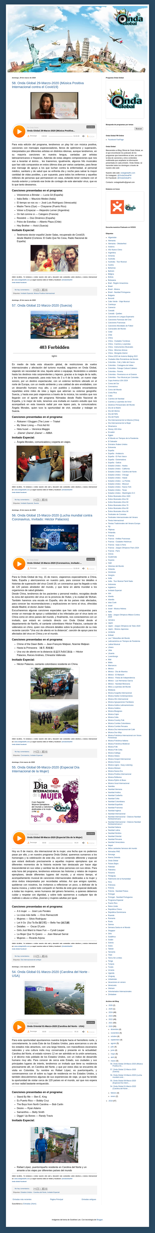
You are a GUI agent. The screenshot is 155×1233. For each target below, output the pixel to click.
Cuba (110, 396)
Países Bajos (113, 864)
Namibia (111, 786)
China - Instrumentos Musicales (120, 347)
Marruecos (112, 665)
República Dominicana (117, 912)
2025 (111, 1009)
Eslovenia (112, 447)
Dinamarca (112, 426)
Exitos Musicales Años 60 (118, 502)
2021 (111, 1023)
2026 (111, 1005)
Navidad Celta (113, 799)
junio (113, 1050)
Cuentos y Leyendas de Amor (119, 402)
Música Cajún (113, 714)
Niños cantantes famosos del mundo (122, 848)
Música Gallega (114, 753)
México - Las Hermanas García (120, 681)
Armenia (111, 256)
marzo (113, 1061)
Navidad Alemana (115, 789)
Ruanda (111, 915)
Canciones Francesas (116, 323)
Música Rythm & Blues (117, 780)
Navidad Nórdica (114, 833)
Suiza (110, 946)
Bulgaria (111, 295)
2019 (111, 1101)
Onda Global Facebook (19, 282)
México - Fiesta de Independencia (121, 678)
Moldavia (111, 690)
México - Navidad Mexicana (119, 684)
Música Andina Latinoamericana (120, 705)
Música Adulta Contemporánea (120, 696)
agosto (114, 1043)
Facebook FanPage (116, 140)
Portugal (111, 894)
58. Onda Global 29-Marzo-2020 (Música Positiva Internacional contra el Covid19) (48, 85)
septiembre (115, 1040)
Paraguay (112, 876)
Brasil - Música (114, 289)
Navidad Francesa (115, 808)
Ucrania (111, 970)
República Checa (115, 909)
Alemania (112, 241)
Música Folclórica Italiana (118, 741)
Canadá (111, 311)
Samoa (111, 924)
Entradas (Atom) (29, 1204)
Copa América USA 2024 (118, 381)
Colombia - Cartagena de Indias (120, 365)
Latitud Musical (114, 644)
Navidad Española (115, 805)
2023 (111, 1016)
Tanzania (111, 952)
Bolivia (110, 277)
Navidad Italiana (114, 827)
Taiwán (111, 949)
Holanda (111, 569)
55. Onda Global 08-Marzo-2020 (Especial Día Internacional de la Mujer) (45, 769)
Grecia (110, 554)
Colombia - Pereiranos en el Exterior (122, 374)
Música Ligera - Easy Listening (120, 765)
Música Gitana (114, 756)
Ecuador (111, 432)
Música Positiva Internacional (44, 293)
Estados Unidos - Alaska (117, 466)
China (110, 338)
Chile (110, 335)
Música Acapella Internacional (120, 693)
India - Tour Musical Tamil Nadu (120, 581)
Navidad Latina (114, 830)
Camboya (112, 304)
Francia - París (114, 551)
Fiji (109, 526)
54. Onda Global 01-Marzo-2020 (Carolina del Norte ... (123, 1087)
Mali (109, 659)
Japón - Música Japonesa (118, 629)
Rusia (110, 921)
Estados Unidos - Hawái (117, 478)
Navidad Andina (114, 792)
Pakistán (111, 867)
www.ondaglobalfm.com (22, 280)
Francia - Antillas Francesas (119, 539)
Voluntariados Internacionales (119, 991)
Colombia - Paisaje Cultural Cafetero (122, 368)
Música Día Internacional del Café (121, 729)
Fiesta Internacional (116, 520)
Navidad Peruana (115, 839)
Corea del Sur (113, 384)
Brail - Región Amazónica (118, 283)
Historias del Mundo (116, 566)
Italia (110, 612)
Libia (110, 650)
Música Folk (113, 747)
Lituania (111, 653)
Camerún (111, 307)
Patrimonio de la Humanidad (119, 879)
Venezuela (112, 985)
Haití (110, 563)
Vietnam (111, 988)
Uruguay (111, 976)
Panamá (111, 873)
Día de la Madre (114, 408)
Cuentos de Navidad (116, 399)
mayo (113, 1054)
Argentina (112, 253)
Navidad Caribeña (115, 795)
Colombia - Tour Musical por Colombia (123, 377)
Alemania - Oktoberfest (117, 244)
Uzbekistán (112, 979)
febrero (114, 1093)
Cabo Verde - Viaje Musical (119, 301)
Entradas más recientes (22, 1199)
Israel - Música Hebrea (117, 609)
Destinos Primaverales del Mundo (121, 405)
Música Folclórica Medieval (119, 744)
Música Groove (114, 762)
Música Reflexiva (115, 777)
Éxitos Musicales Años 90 (118, 511)
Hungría (111, 575)
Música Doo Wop (115, 732)
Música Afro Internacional (118, 699)
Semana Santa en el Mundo (119, 927)
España (111, 450)
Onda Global (113, 861)
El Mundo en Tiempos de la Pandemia (123, 438)
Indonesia (112, 584)
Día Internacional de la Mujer (31, 960)
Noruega (111, 854)
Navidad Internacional (116, 814)
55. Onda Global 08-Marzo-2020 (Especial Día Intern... (123, 1082)
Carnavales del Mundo (117, 329)
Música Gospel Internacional (119, 759)
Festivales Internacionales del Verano (123, 517)
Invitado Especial (27, 293)
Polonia (111, 888)
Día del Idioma (114, 411)
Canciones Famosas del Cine (119, 320)
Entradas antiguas (89, 1199)
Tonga (110, 961)
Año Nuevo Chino (115, 250)
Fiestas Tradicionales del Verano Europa (124, 523)
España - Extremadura (117, 460)
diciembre (115, 1029)
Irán (109, 593)
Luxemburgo (113, 656)
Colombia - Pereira (115, 371)
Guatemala (112, 557)
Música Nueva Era (115, 771)
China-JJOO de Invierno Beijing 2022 (123, 356)
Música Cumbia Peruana (118, 726)
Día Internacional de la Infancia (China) (123, 420)
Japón (110, 623)
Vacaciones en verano (117, 982)
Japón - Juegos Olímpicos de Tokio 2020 (124, 626)
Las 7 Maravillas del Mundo (119, 638)
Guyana (111, 560)
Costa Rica (112, 393)
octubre (114, 1036)
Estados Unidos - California (119, 469)
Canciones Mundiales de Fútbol (120, 326)
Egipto (110, 435)
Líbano (111, 647)
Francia (111, 536)
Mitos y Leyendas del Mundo (119, 687)
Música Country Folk (116, 720)
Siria (110, 934)
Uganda (111, 973)
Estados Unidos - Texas (117, 490)
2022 (111, 1019)
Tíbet (110, 955)
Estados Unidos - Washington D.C (121, 493)
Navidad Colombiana (116, 802)
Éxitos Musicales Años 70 (118, 505)
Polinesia (111, 885)
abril (113, 1057)
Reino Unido (113, 906)
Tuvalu (110, 967)
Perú (110, 882)
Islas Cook (112, 603)
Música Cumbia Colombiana (119, 723)
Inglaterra (112, 587)
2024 (111, 1012)
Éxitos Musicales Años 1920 (119, 496)
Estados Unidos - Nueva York (119, 487)
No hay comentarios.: (22, 290)
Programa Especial (115, 900)
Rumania (111, 918)
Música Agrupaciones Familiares (121, 702)
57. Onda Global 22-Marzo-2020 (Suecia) (42, 305)
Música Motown (114, 768)
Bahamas (112, 268)
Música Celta (113, 717)
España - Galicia (114, 463)
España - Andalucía (116, 453)
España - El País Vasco (117, 456)
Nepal (110, 845)
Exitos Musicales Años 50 (118, 499)
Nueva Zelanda (114, 857)
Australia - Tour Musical (117, 262)
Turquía (111, 964)
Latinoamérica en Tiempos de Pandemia (124, 641)
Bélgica (111, 274)
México (111, 669)
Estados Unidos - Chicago (118, 475)
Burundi (111, 298)
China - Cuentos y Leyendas (119, 344)
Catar (110, 332)
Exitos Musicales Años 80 (118, 508)
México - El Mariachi (116, 675)
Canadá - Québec (115, 314)
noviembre (115, 1033)
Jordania (111, 632)
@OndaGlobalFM (66, 280)
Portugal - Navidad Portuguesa (120, 897)
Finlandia (111, 533)
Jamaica (111, 620)
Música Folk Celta (115, 750)
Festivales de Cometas (117, 514)
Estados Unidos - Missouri (118, 484)
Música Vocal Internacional (118, 783)
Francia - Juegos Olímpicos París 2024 (123, 548)
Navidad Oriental (114, 836)
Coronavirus (25, 755)
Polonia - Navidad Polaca (118, 891)
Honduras (112, 572)
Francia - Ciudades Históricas (119, 542)
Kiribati (111, 635)
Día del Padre (113, 417)
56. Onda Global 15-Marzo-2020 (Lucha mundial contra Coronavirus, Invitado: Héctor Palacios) (52, 517)
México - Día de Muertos (118, 672)
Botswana (112, 280)
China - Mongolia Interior (118, 353)
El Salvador (112, 441)
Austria (111, 265)
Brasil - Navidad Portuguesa (119, 292)
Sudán (110, 940)
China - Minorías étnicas (117, 350)
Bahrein (111, 271)
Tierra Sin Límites (115, 958)
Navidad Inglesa (114, 811)
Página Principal (56, 1199)
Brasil (110, 286)
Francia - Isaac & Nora (117, 545)
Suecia (36, 503)
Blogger (100, 1220)
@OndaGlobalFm (124, 178)
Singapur (111, 931)
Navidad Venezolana (116, 842)
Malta (110, 662)
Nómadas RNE (114, 851)
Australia (111, 259)
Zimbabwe (112, 994)
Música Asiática (114, 708)
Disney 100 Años (114, 429)
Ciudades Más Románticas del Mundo (123, 359)
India (110, 578)
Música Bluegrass (115, 711)
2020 (111, 1026)
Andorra (111, 247)
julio (112, 1047)
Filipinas (111, 530)
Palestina (111, 870)
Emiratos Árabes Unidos (117, 444)
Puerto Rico (112, 903)
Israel (110, 606)
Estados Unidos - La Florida (119, 481)
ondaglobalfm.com (128, 173)
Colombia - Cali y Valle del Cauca (121, 362)
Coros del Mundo (115, 390)
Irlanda (111, 596)
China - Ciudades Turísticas (119, 341)
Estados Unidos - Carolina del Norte (33, 1192)
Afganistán (112, 237)
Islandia (111, 600)
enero (113, 1096)
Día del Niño (113, 414)
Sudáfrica (112, 937)
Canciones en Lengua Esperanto (121, 317)
